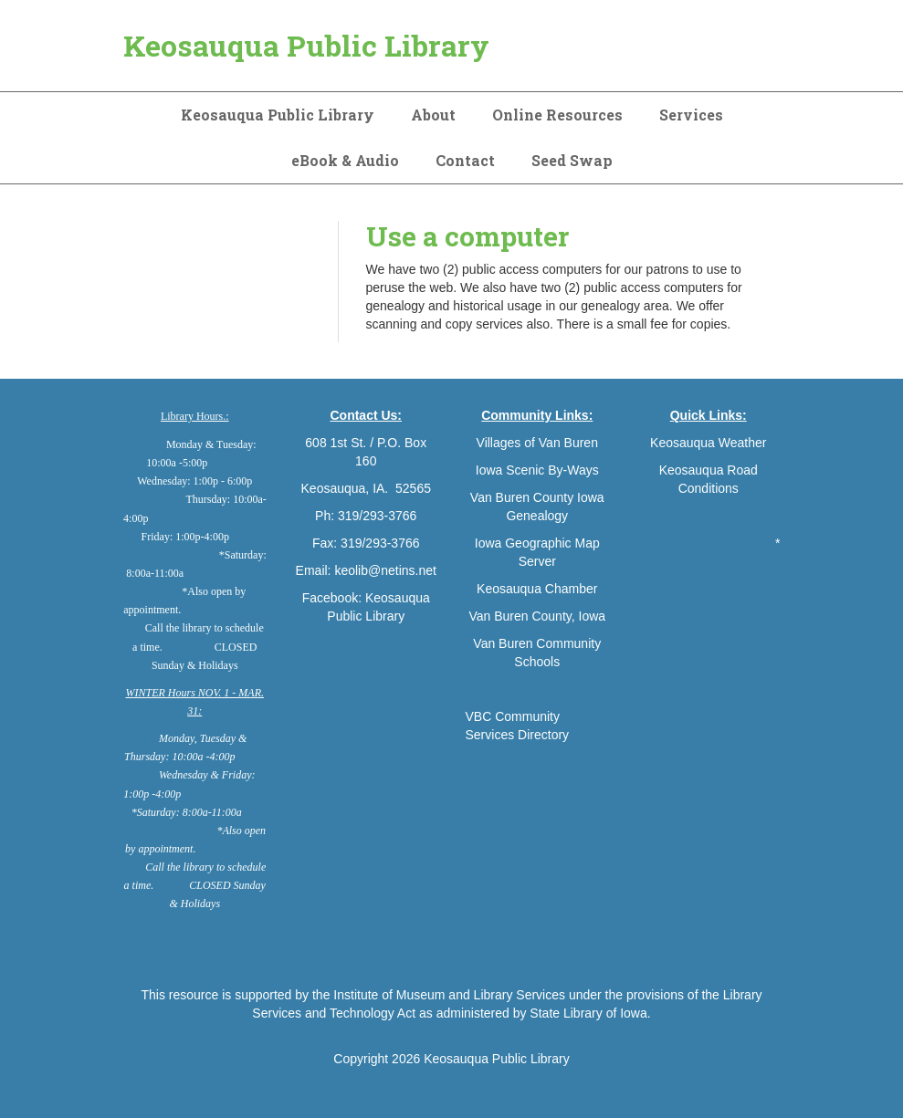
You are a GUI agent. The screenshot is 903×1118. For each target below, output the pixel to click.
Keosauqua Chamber (537, 588)
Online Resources (557, 114)
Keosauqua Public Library (306, 45)
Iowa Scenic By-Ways (537, 470)
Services (691, 114)
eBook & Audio (345, 160)
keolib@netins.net (385, 570)
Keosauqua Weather (708, 442)
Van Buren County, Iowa (536, 616)
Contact (465, 160)
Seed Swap (572, 160)
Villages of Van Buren (537, 442)
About (433, 114)
